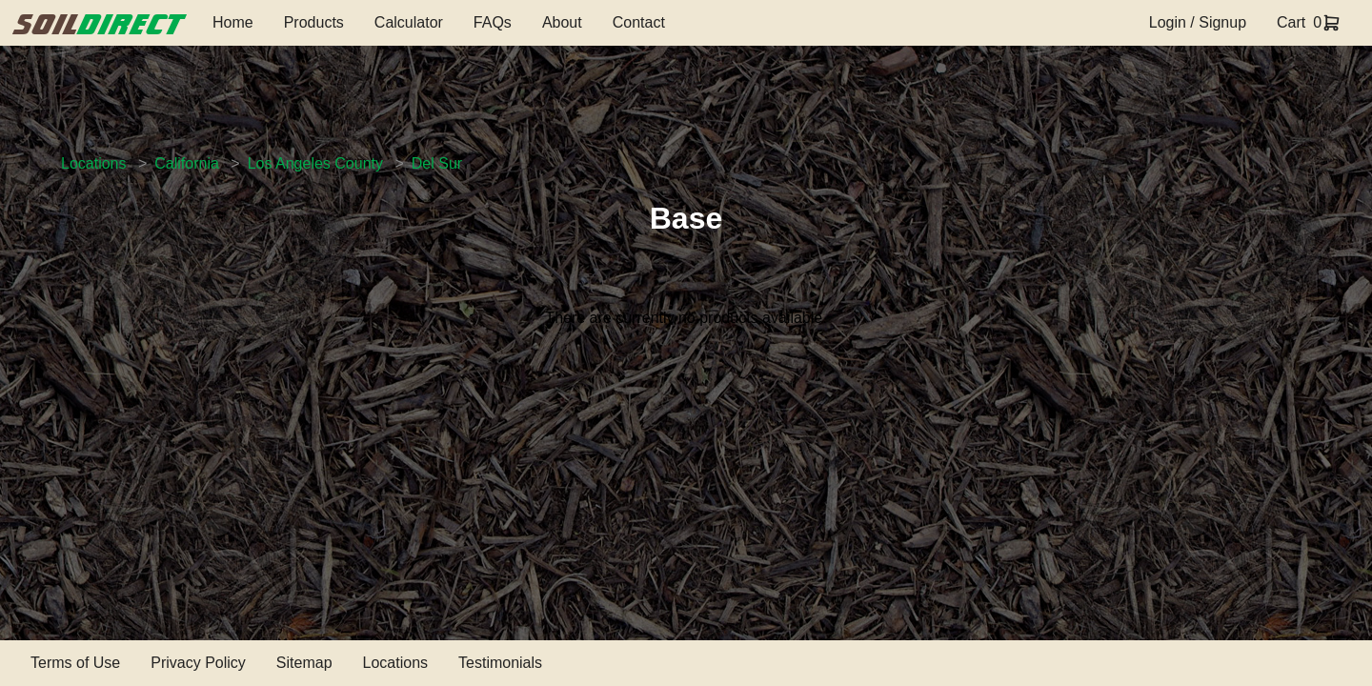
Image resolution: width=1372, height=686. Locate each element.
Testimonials (500, 663)
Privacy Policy (198, 663)
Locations (94, 163)
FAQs (493, 22)
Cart (1291, 22)
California (186, 163)
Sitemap (304, 663)
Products (314, 22)
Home (232, 22)
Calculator (408, 22)
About (562, 22)
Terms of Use (75, 663)
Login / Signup (1197, 22)
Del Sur (437, 163)
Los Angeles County (315, 163)
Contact (639, 22)
